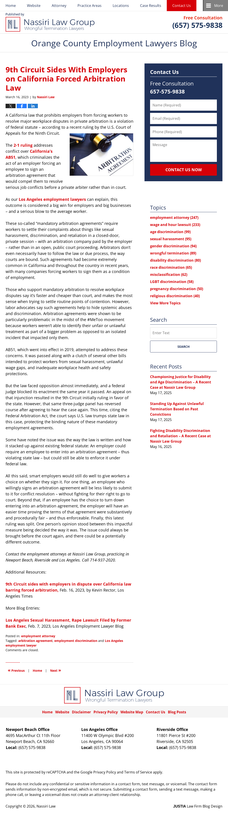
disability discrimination (175, 260)
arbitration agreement (35, 641)
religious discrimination (175, 295)
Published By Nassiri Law (197, 22)
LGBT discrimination (171, 281)
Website (34, 5)
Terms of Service (138, 772)
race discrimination (171, 267)
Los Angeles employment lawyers (52, 199)
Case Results (150, 5)
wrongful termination (173, 253)
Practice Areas (89, 5)
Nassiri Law (46, 806)
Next (55, 670)
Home (11, 5)
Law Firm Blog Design (197, 806)
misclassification (168, 274)
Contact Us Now (183, 169)
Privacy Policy (106, 712)
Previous (16, 670)
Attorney (59, 5)
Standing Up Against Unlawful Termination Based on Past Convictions (177, 409)
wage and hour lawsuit (175, 224)
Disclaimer (81, 712)
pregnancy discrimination (176, 288)
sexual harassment (170, 238)
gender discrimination (173, 246)
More (218, 5)
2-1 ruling (23, 145)
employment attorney (38, 636)
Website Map (131, 712)
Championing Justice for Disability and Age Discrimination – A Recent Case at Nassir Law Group (180, 382)
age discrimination (170, 231)
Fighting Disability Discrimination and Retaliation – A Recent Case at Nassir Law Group (180, 436)
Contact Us (181, 5)
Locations (121, 5)
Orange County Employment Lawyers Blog (50, 22)
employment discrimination (75, 641)
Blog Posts (177, 712)
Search (183, 346)
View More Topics (165, 303)
